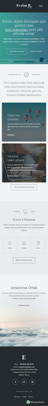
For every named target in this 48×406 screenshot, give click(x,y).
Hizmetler (11, 135)
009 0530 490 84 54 (27, 364)
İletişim (30, 396)
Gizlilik (24, 396)
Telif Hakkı (17, 396)
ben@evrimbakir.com (26, 367)
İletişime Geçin (12, 175)
